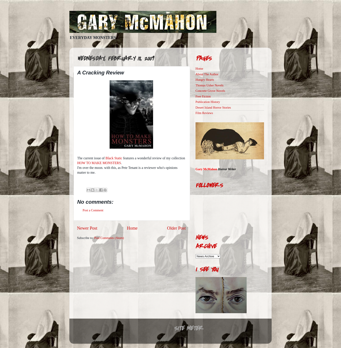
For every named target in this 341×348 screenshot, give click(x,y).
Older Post (176, 228)
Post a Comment (93, 210)
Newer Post (87, 228)
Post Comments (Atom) (109, 238)
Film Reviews (204, 113)
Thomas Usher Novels (210, 85)
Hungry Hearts (205, 79)
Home (132, 228)
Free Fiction (203, 96)
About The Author (207, 74)
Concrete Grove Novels (210, 90)
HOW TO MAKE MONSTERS (99, 163)
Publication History (208, 102)
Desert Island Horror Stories (213, 107)
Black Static (113, 158)
